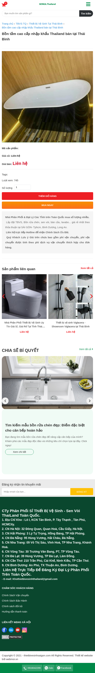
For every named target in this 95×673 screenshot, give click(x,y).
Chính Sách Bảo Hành (14, 600)
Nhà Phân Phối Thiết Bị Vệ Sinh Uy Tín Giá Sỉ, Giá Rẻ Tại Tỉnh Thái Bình (24, 326)
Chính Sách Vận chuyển (15, 595)
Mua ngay (48, 205)
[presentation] (5, 400)
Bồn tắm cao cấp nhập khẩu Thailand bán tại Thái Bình (43, 36)
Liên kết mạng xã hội (16, 622)
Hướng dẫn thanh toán (14, 611)
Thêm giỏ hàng (47, 196)
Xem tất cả (87, 268)
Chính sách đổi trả (12, 606)
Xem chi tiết (19, 451)
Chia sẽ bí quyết (20, 350)
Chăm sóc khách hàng (17, 588)
